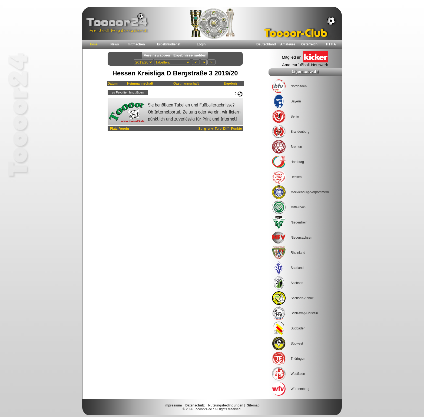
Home (92, 44)
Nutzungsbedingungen (225, 405)
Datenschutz (194, 405)
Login (201, 44)
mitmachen (136, 44)
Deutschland (266, 44)
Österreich (309, 44)
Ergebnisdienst (169, 44)
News (114, 44)
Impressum (173, 405)
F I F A (331, 44)
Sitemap (253, 405)
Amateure (287, 44)
